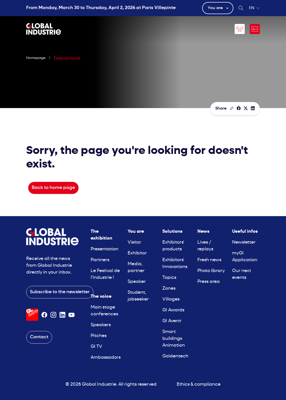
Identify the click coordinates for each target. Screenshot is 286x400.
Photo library (211, 271)
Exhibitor (137, 253)
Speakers (101, 325)
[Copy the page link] (232, 108)
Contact (39, 337)
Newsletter (244, 242)
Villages (171, 299)
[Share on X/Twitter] (246, 108)
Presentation (104, 249)
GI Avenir (172, 321)
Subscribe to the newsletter (60, 292)
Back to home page (53, 187)
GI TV (96, 346)
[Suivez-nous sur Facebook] (44, 315)
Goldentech (175, 356)
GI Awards (173, 310)
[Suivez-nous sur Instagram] (53, 315)
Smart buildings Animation (173, 338)
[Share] (239, 108)
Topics (169, 277)
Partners (100, 260)
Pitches (98, 336)
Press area (208, 281)
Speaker (137, 281)
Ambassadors (106, 357)
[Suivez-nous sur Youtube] (71, 315)
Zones (168, 288)
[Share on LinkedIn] (253, 108)
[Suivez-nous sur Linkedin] (62, 315)
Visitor (134, 242)
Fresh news (209, 260)
